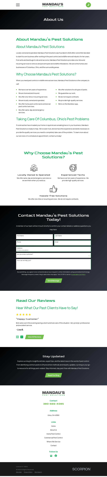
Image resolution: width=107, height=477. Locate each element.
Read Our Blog (53, 376)
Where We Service (53, 443)
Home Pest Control (53, 435)
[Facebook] (56, 457)
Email (56, 242)
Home (53, 427)
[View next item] (21, 337)
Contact (53, 446)
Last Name (58, 236)
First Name (20, 236)
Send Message (53, 281)
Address (19, 248)
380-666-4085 (53, 404)
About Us (53, 431)
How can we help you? (24, 260)
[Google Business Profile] (51, 457)
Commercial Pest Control (53, 439)
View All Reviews (34, 337)
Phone (19, 242)
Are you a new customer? (25, 254)
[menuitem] (19, 473)
